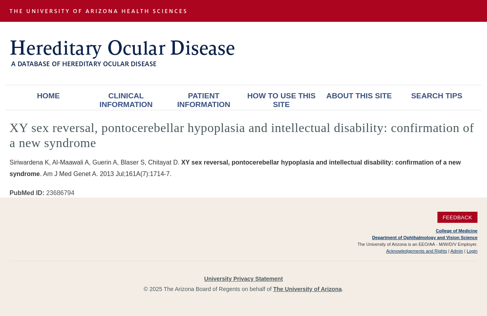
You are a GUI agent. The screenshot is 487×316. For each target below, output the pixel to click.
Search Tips (436, 96)
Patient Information (203, 100)
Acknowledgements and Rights (416, 251)
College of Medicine (456, 230)
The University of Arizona (307, 289)
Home (48, 96)
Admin (457, 251)
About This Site (359, 96)
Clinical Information (126, 100)
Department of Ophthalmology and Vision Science (424, 237)
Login (472, 251)
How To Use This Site (281, 100)
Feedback (457, 217)
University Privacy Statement (243, 279)
